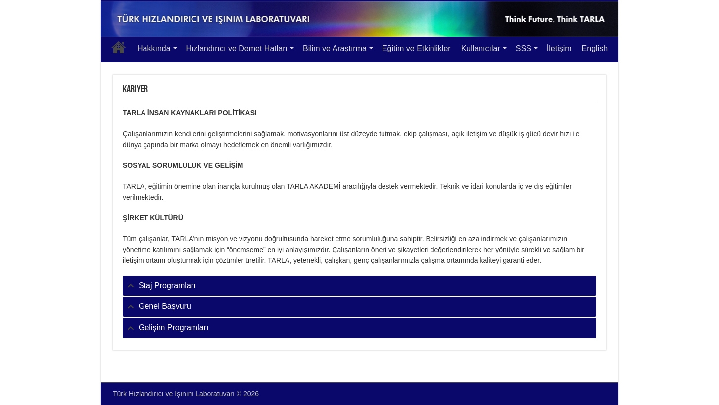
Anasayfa (119, 47)
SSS (523, 48)
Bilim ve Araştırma (335, 48)
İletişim (559, 48)
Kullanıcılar (480, 48)
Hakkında (154, 48)
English (595, 48)
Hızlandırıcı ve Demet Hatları (237, 48)
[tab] (359, 286)
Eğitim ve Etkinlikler (416, 48)
